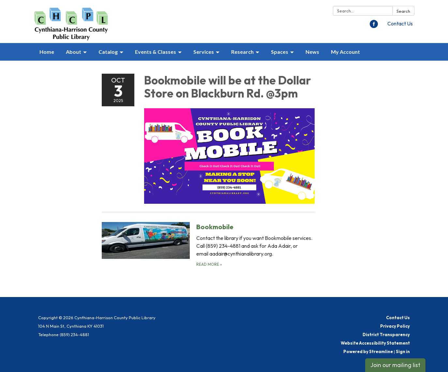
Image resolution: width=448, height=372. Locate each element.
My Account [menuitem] (345, 52)
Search (403, 11)
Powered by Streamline (368, 351)
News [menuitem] (312, 52)
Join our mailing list (395, 365)
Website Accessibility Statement (375, 343)
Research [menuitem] (242, 52)
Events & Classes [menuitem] (155, 52)
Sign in (403, 351)
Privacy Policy (395, 326)
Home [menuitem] (46, 52)
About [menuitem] (73, 52)
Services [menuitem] (203, 52)
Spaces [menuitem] (279, 52)
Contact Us (400, 23)
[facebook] (374, 26)
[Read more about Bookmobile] (208, 244)
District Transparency (386, 334)
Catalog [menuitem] (108, 52)
